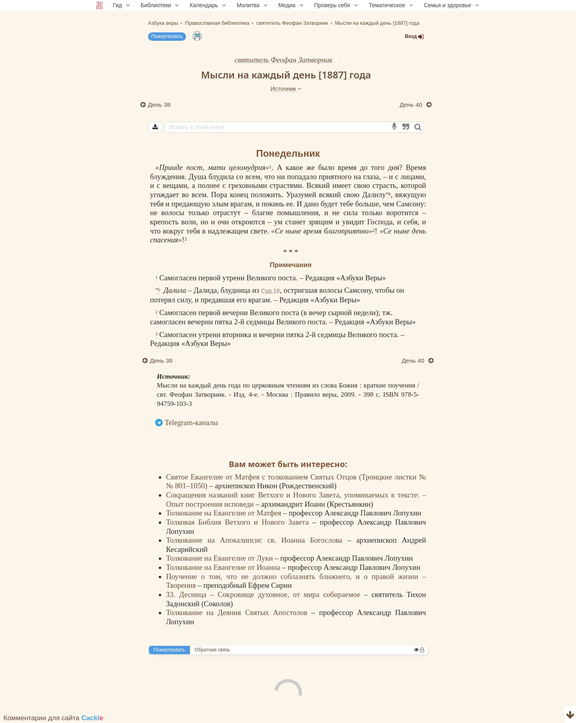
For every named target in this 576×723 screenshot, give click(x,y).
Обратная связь (212, 650)
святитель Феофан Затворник (284, 60)
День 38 (159, 104)
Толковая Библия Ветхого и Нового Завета (239, 522)
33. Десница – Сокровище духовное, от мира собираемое (265, 594)
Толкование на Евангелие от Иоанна (224, 567)
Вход (414, 36)
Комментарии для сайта (54, 718)
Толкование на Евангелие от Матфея (224, 513)
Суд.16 (270, 290)
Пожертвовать (167, 36)
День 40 (412, 104)
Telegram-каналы (191, 422)
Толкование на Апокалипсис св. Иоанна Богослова (257, 540)
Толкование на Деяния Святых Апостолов (238, 612)
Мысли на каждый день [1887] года (286, 74)
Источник (286, 88)
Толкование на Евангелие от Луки (220, 558)
